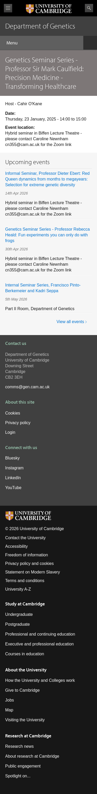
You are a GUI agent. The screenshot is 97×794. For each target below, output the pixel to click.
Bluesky (12, 458)
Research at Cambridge (28, 736)
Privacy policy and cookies (29, 563)
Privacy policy (18, 423)
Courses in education (24, 654)
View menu (8, 8)
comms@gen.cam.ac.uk (27, 387)
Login (10, 432)
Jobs (9, 700)
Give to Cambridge (22, 690)
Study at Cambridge (25, 604)
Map (9, 710)
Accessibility (16, 546)
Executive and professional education (39, 644)
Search (89, 8)
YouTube (13, 487)
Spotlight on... (18, 776)
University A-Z (18, 589)
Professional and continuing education (40, 634)
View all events (70, 321)
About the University (26, 670)
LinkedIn (13, 478)
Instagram (14, 468)
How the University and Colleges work (40, 680)
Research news (19, 746)
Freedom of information (26, 555)
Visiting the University (25, 720)
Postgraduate (17, 624)
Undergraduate (19, 614)
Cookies (12, 413)
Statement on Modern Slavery (32, 572)
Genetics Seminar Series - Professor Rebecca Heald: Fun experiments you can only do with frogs (47, 235)
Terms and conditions (24, 580)
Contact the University (25, 538)
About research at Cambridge (32, 756)
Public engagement (23, 766)
